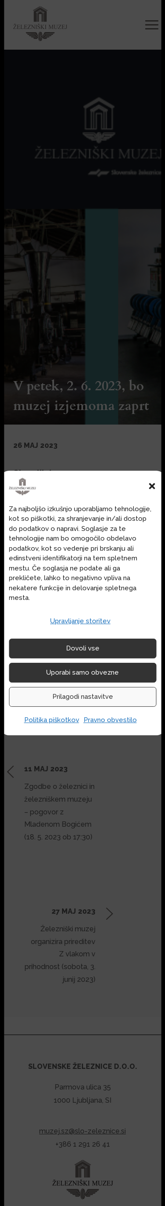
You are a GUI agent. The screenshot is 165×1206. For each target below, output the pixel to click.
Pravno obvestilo (110, 720)
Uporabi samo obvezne (82, 672)
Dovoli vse (82, 648)
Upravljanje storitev (80, 621)
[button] (151, 486)
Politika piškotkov (51, 720)
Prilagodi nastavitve (82, 697)
